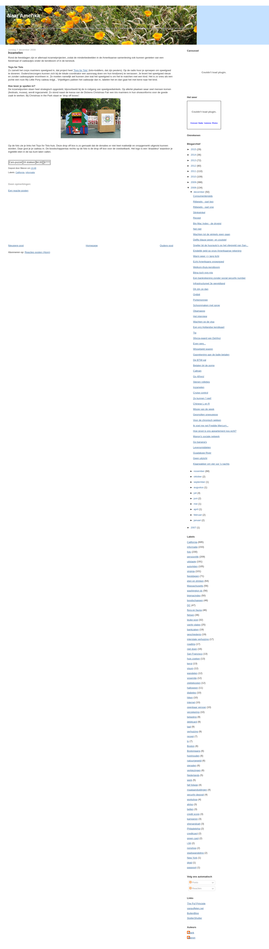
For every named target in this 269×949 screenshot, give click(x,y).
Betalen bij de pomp (204, 365)
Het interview (200, 316)
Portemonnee (200, 299)
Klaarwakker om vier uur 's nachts (211, 463)
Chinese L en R (201, 403)
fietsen (190, 615)
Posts (193, 882)
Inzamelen (15, 52)
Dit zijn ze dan (200, 289)
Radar (200, 123)
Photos (215, 123)
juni (196, 498)
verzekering (193, 712)
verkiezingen (194, 770)
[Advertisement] (36, 217)
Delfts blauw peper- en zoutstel (209, 239)
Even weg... (199, 343)
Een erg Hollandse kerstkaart (209, 327)
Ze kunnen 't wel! (202, 398)
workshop (192, 799)
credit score (193, 814)
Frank (191, 932)
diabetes (191, 692)
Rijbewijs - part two (203, 201)
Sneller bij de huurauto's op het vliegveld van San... (220, 245)
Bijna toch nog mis (203, 272)
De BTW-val (199, 360)
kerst (189, 663)
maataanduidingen (197, 789)
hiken (190, 697)
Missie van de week (203, 409)
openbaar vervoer (196, 707)
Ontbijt (196, 294)
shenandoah (193, 823)
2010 (194, 176)
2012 (194, 165)
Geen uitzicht (200, 458)
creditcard (192, 833)
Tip (195, 332)
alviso (190, 804)
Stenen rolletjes (201, 381)
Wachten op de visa (203, 321)
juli (195, 493)
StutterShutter (194, 918)
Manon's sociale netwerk (206, 436)
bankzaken (193, 629)
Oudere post (166, 245)
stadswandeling (195, 853)
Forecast (194, 123)
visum (190, 668)
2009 (194, 182)
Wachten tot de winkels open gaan (211, 234)
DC (189, 605)
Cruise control (200, 392)
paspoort (192, 867)
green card (193, 838)
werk (189, 780)
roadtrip (191, 644)
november (199, 471)
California (20, 172)
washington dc (194, 590)
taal (189, 726)
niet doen (192, 649)
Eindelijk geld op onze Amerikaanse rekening (217, 250)
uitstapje (191, 561)
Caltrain (197, 370)
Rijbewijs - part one (203, 207)
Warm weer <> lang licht (206, 256)
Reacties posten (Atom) (37, 252)
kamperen (192, 819)
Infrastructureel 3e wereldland (209, 283)
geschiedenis (194, 634)
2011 (194, 171)
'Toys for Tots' (80, 70)
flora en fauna (194, 610)
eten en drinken (195, 581)
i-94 (189, 843)
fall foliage (192, 785)
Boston (190, 746)
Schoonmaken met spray (206, 305)
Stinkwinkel (199, 212)
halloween (192, 687)
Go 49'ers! (198, 376)
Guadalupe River (202, 452)
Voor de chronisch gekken (207, 420)
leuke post (192, 619)
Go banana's (200, 442)
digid (189, 862)
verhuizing (192, 731)
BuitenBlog (193, 913)
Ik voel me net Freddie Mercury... (210, 425)
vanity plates (193, 624)
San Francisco (194, 653)
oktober (198, 476)
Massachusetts (195, 585)
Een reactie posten (18, 190)
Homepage (92, 245)
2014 (194, 154)
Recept (197, 217)
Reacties (195, 888)
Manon (191, 937)
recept (190, 736)
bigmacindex (194, 595)
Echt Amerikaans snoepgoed (208, 261)
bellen (190, 809)
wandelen (192, 673)
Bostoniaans (193, 751)
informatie (30, 172)
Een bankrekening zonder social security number (219, 278)
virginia (191, 571)
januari (198, 520)
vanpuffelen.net (195, 908)
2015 (194, 149)
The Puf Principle (196, 903)
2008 (194, 187)
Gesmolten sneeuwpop (205, 414)
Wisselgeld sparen (203, 349)
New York (192, 857)
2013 (194, 160)
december (199, 192)
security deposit (195, 794)
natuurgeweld (194, 760)
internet (191, 702)
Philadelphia (193, 828)
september (200, 482)
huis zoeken (193, 658)
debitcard (192, 721)
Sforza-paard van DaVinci (207, 338)
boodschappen (195, 600)
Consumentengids (203, 196)
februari (198, 514)
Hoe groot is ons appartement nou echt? (214, 431)
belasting (192, 717)
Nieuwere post (16, 245)
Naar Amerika (23, 15)
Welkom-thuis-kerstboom (206, 267)
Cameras (207, 123)
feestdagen (193, 576)
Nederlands (193, 775)
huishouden (193, 755)
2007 (194, 527)
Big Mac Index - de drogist (207, 223)
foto (189, 551)
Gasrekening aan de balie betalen (211, 354)
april (196, 509)
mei (196, 503)
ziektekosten (193, 683)
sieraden (191, 765)
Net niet (197, 228)
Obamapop (199, 310)
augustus (199, 487)
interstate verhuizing (198, 639)
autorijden (192, 566)
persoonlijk (193, 556)
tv (188, 741)
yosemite (192, 678)
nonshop (191, 848)
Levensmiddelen (202, 447)
